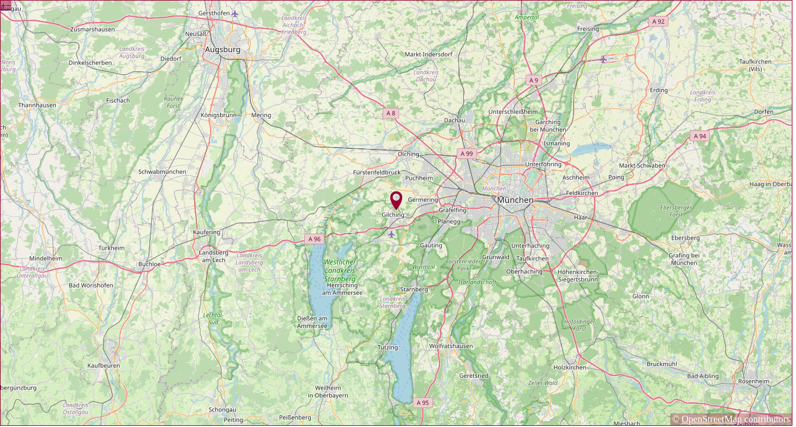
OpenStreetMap (711, 419)
